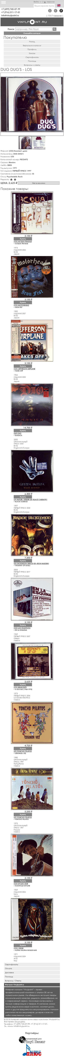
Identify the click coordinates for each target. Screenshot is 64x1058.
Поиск (11, 29)
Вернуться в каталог (32, 45)
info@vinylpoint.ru (10, 15)
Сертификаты (32, 57)
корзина (49, 2)
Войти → (37, 2)
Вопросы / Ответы (13, 981)
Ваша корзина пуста (44, 6)
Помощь (32, 61)
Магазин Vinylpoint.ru (14, 984)
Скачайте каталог (32, 33)
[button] (61, 75)
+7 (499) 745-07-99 (10, 9)
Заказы (32, 53)
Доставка (9, 972)
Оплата (8, 968)
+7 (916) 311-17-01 (10, 12)
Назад (32, 41)
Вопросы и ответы (32, 65)
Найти (54, 29)
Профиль (32, 49)
